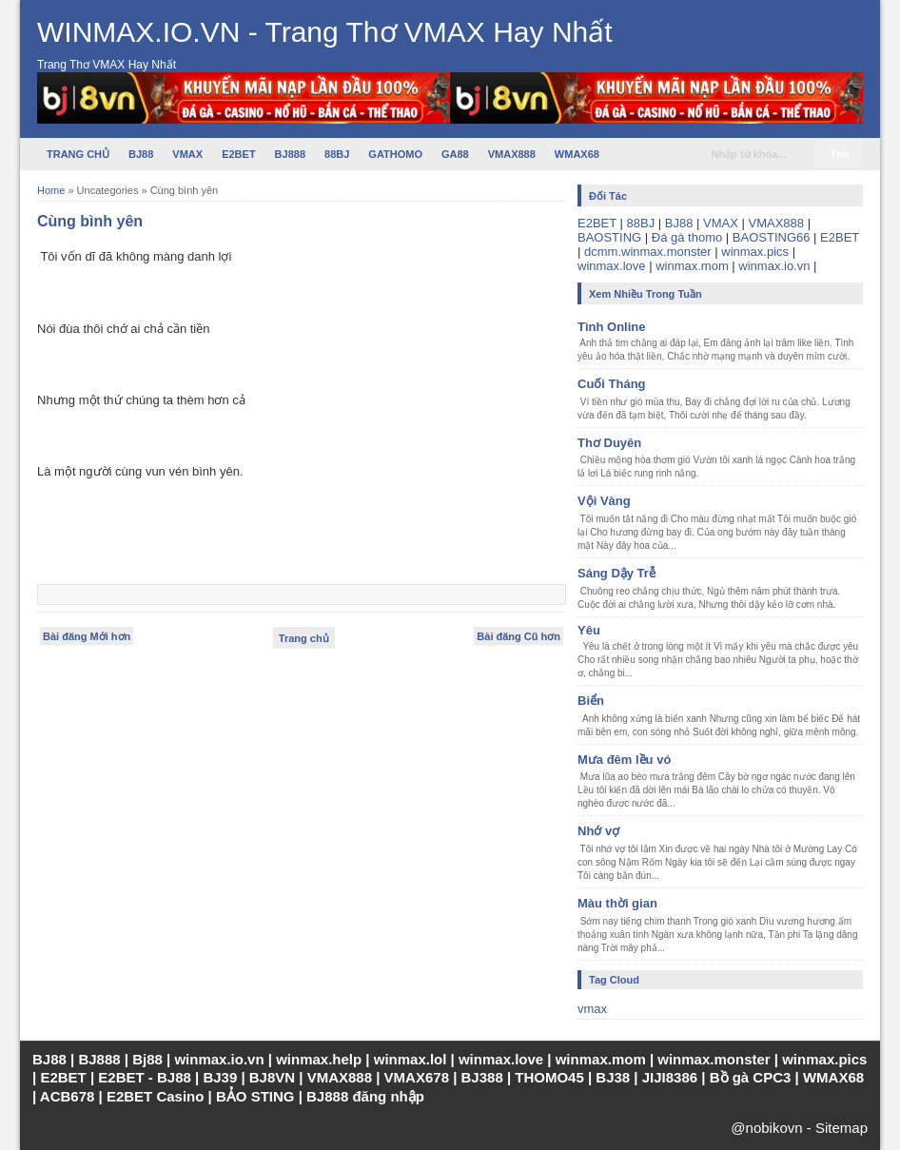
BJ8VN (272, 1077)
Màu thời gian (617, 903)
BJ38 (613, 1077)
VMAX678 (416, 1077)
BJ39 (220, 1077)
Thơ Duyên (609, 443)
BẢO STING (255, 1096)
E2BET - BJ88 (144, 1077)
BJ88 (140, 154)
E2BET (238, 154)
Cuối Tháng (611, 384)
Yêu (588, 630)
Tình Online (611, 327)
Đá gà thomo (687, 237)
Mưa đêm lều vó (624, 759)
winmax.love (611, 266)
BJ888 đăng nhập (365, 1096)
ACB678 (67, 1096)
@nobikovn (766, 1128)
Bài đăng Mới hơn (86, 636)
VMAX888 (512, 154)
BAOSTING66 (772, 237)
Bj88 (147, 1059)
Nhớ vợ (598, 831)
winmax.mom (692, 266)
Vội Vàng (604, 501)
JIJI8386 (669, 1077)
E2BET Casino (156, 1096)
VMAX (187, 154)
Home (51, 190)
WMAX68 (577, 154)
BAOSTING (609, 237)
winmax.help (319, 1059)
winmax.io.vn (774, 266)
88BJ (336, 154)
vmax (592, 1009)
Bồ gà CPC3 (751, 1077)
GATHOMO (395, 154)
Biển (590, 700)
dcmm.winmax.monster (648, 251)
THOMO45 (549, 1077)
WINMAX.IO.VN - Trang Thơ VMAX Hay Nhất (325, 32)
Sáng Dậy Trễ (616, 573)
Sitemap (841, 1128)
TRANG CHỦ (78, 154)
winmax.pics (755, 251)
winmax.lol (410, 1059)
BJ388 (482, 1077)
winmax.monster (713, 1059)
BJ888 (290, 154)
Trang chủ (304, 638)
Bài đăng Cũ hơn (518, 636)
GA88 (455, 154)
